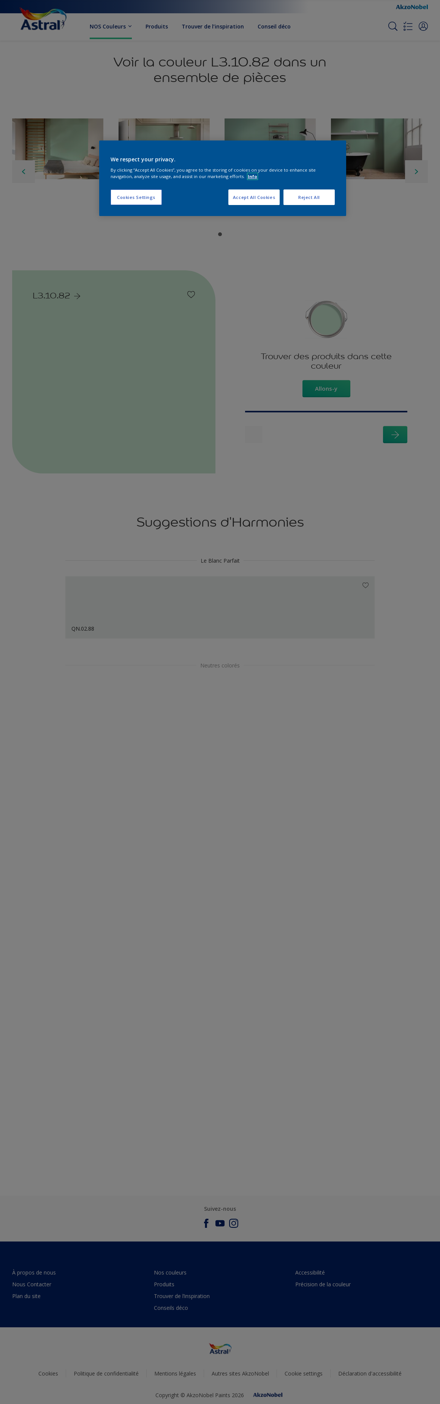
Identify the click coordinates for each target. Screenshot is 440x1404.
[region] (222, 178)
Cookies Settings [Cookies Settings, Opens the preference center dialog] (136, 197)
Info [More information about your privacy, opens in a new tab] (252, 176)
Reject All (309, 197)
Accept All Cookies (254, 197)
